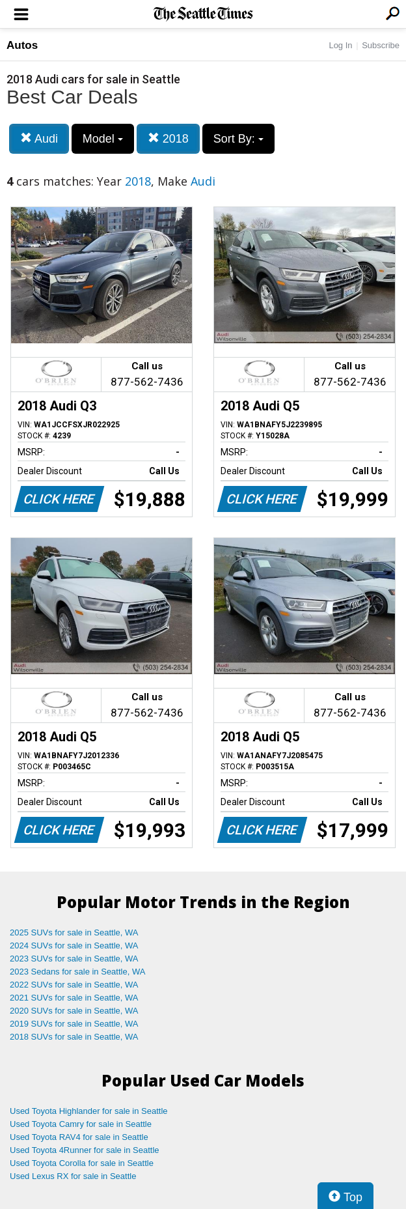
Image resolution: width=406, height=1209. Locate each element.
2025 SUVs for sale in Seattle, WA (74, 932)
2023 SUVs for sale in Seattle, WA (74, 958)
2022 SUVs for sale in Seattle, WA (74, 984)
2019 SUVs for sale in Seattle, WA (74, 1024)
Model (103, 138)
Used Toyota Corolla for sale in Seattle (82, 1163)
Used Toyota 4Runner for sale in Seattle (84, 1150)
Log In (340, 45)
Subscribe (380, 45)
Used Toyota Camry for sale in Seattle (81, 1124)
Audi (39, 138)
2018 (168, 138)
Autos (22, 45)
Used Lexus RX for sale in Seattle (73, 1176)
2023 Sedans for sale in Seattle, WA (77, 971)
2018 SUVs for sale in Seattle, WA (74, 1037)
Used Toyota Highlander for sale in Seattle (89, 1111)
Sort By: (238, 138)
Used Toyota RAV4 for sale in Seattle (79, 1137)
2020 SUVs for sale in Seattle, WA (74, 1011)
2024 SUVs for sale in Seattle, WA (74, 945)
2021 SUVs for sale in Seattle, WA (74, 998)
